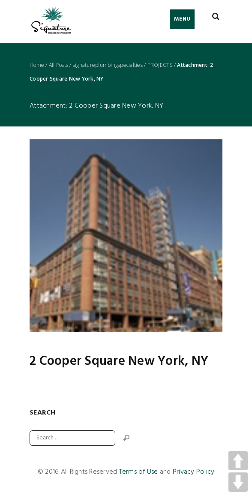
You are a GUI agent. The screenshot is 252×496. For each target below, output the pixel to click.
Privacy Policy (194, 472)
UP (238, 460)
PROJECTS (160, 65)
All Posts (58, 65)
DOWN (238, 482)
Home (37, 65)
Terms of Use (138, 472)
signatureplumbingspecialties (108, 65)
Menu (182, 19)
